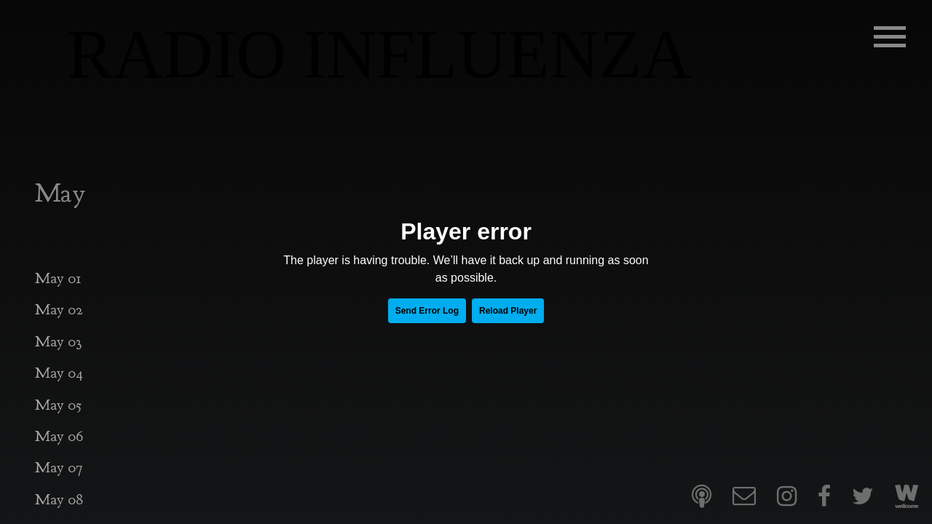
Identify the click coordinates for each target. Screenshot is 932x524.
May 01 (58, 278)
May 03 (58, 342)
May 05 (58, 405)
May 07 (58, 467)
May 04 (59, 373)
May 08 (59, 499)
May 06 (59, 436)
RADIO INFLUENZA (379, 55)
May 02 (59, 309)
